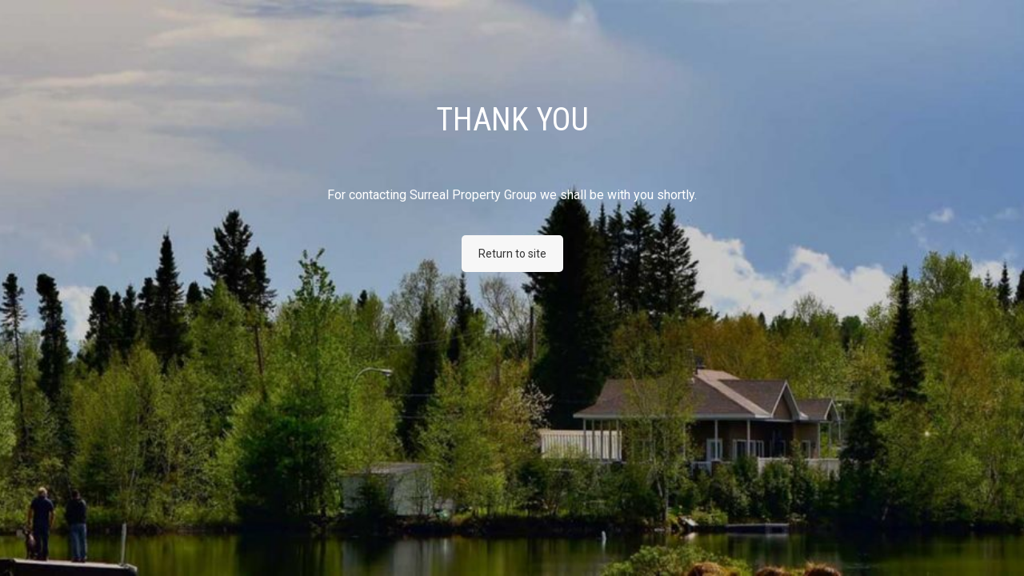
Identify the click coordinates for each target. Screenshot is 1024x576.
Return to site (512, 253)
